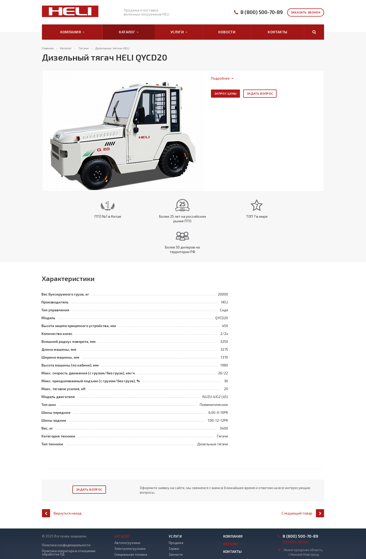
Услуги (179, 32)
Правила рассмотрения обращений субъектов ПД (69, 544)
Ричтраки (121, 534)
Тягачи (119, 540)
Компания (72, 32)
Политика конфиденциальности (66, 519)
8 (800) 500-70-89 (261, 12)
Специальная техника (130, 528)
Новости (226, 32)
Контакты (277, 32)
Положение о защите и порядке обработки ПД (66, 535)
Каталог (128, 32)
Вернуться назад (62, 487)
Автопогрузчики (127, 516)
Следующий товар (303, 487)
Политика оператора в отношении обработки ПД (68, 526)
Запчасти (176, 528)
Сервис (174, 522)
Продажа (176, 516)
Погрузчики (123, 546)
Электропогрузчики (130, 522)
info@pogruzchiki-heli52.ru (303, 537)
